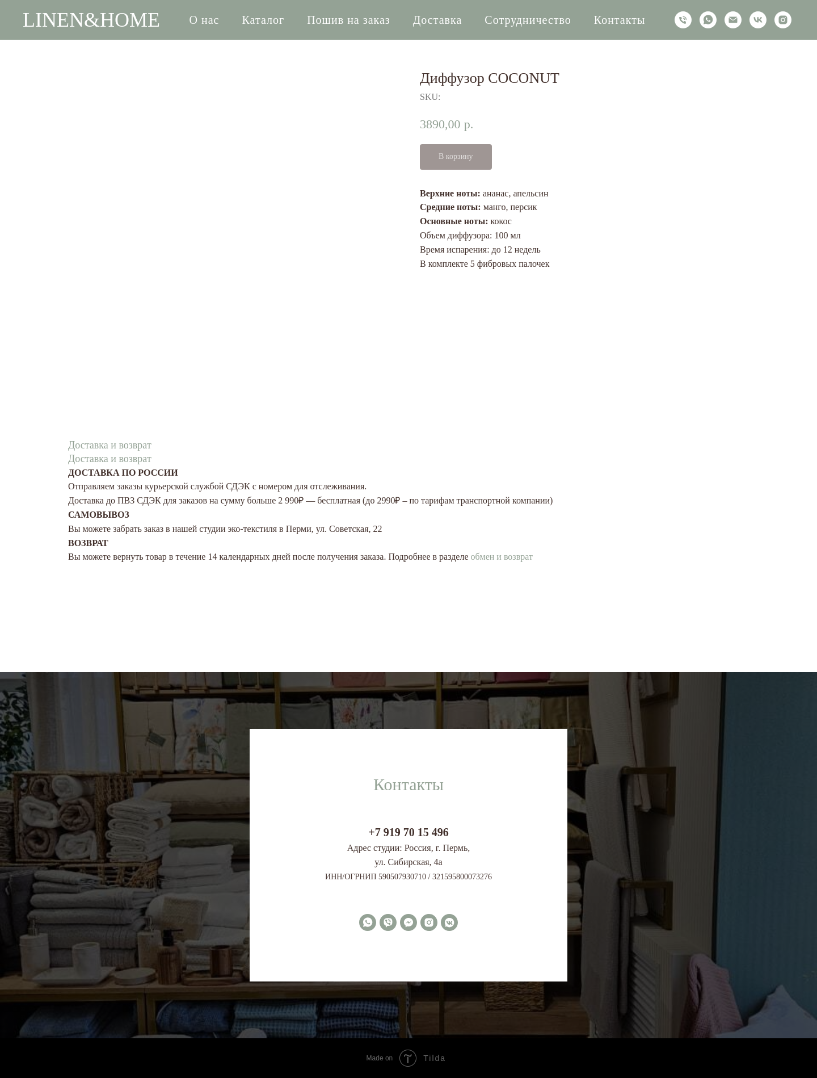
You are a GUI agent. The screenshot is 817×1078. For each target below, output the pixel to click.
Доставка (437, 20)
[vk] (758, 19)
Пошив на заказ (348, 20)
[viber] (388, 922)
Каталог (263, 20)
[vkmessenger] (449, 922)
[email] (733, 19)
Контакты (620, 20)
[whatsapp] (708, 19)
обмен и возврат (502, 556)
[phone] (683, 19)
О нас (204, 20)
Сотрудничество (528, 20)
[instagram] (782, 19)
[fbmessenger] (408, 922)
